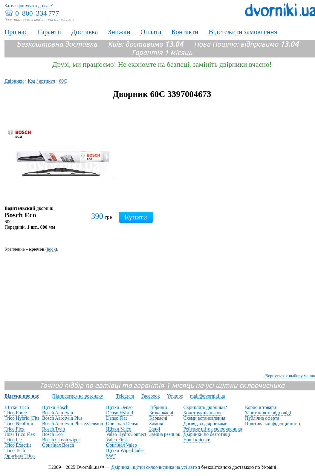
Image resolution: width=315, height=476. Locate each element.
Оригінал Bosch (58, 445)
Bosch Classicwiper (61, 439)
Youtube (175, 395)
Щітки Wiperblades (125, 450)
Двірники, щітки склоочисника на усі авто (154, 467)
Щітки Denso (119, 407)
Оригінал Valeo (121, 445)
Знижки (119, 32)
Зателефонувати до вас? (28, 5)
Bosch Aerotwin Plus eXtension (72, 423)
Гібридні (158, 407)
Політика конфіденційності (272, 423)
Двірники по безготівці (206, 434)
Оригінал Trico (19, 455)
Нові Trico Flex (19, 434)
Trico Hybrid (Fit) (21, 418)
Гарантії (49, 32)
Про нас (15, 32)
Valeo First (116, 439)
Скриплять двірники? (205, 407)
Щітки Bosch (55, 407)
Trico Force (15, 412)
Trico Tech (14, 450)
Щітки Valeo (118, 428)
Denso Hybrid (119, 412)
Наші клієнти (196, 439)
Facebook (150, 395)
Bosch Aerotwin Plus (62, 418)
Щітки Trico (16, 407)
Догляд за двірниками (205, 423)
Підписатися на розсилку (77, 395)
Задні (154, 428)
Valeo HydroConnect (126, 434)
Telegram (125, 395)
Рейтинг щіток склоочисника (212, 428)
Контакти (184, 32)
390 (97, 216)
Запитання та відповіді (268, 412)
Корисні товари (260, 407)
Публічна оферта (262, 418)
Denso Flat (116, 418)
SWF (111, 455)
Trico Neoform (18, 423)
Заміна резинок (165, 434)
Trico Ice (13, 439)
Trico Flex (14, 428)
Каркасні (158, 418)
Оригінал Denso (122, 423)
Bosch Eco (52, 434)
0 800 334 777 (37, 13)
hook (51, 249)
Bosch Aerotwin (57, 412)
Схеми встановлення (204, 418)
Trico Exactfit (17, 445)
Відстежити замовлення (243, 32)
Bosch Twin (53, 428)
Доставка (84, 32)
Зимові (156, 423)
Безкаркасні (161, 412)
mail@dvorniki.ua (207, 395)
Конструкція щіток (202, 412)
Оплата (150, 32)
